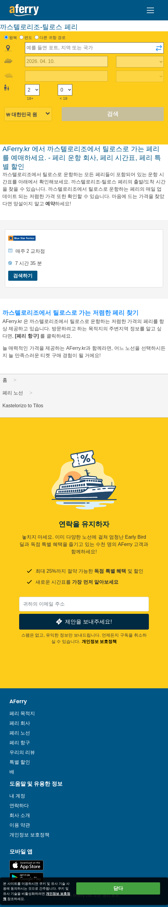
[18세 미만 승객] (65, 90)
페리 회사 (19, 723)
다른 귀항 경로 (52, 37)
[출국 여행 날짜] (66, 61)
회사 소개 (19, 815)
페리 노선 (19, 732)
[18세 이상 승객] (32, 90)
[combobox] (94, 48)
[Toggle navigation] (150, 10)
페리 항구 (19, 742)
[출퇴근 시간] (140, 62)
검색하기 (23, 275)
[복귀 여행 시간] (140, 76)
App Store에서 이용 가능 (26, 865)
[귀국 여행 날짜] (66, 76)
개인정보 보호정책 (99, 641)
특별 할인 (19, 762)
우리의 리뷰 (22, 752)
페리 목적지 (22, 713)
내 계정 (17, 795)
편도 (28, 37)
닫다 (118, 888)
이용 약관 (19, 825)
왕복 (13, 37)
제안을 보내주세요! (83, 621)
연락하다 (19, 805)
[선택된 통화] (28, 114)
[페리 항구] (27, 336)
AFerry (18, 701)
